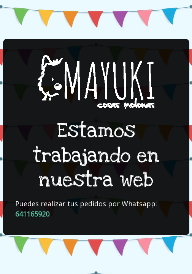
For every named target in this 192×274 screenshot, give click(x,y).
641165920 (32, 213)
